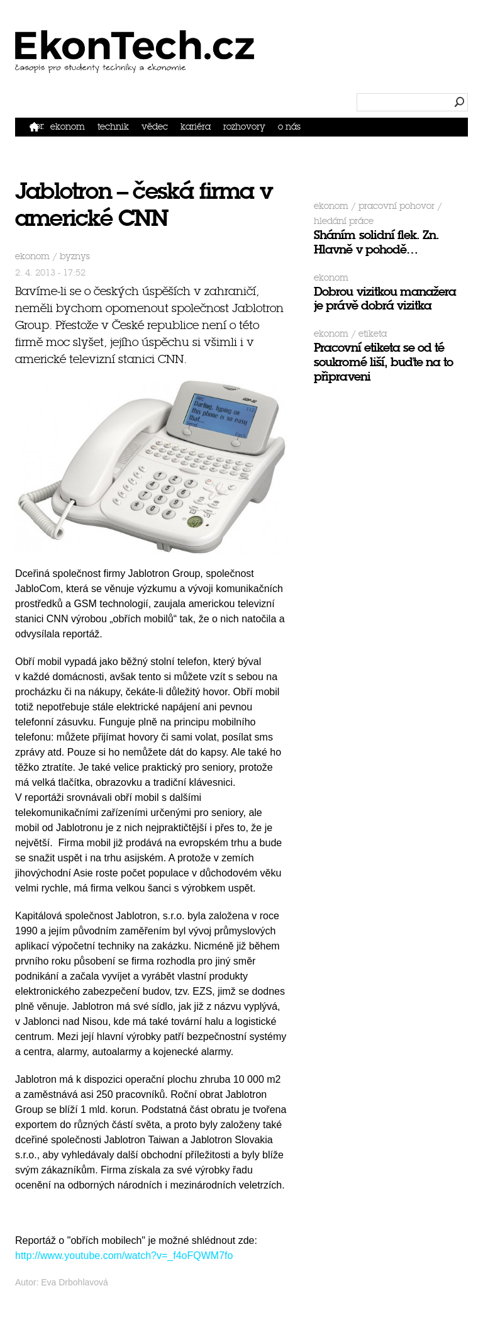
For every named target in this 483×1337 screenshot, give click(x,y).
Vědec (155, 126)
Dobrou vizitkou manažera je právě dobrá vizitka (385, 299)
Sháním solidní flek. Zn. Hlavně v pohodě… (376, 242)
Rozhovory (244, 126)
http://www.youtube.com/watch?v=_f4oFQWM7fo (124, 1255)
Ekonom (67, 126)
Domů (37, 126)
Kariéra (195, 126)
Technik (113, 126)
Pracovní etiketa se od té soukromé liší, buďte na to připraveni (383, 362)
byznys (75, 256)
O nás (289, 126)
